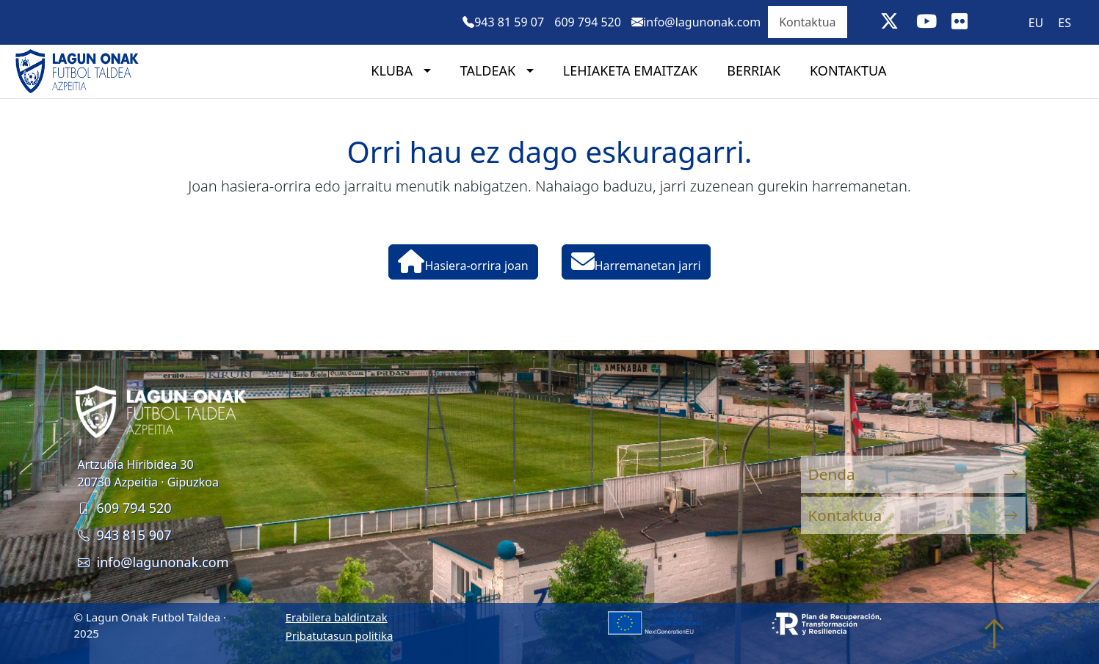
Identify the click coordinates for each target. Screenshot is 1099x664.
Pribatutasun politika (339, 635)
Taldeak (489, 70)
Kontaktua (807, 22)
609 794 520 (125, 508)
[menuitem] (1036, 22)
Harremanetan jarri (636, 261)
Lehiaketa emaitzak (630, 70)
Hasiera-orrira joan (463, 261)
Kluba (393, 70)
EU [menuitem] (1036, 23)
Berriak (753, 70)
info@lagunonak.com (153, 562)
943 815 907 (125, 535)
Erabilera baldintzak (337, 617)
